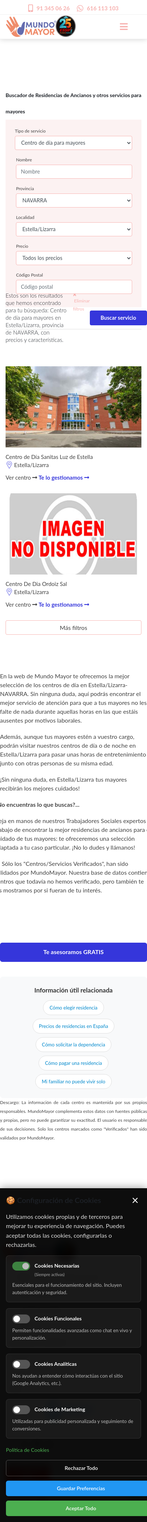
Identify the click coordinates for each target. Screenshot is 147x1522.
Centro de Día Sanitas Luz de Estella (49, 456)
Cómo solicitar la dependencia (73, 1045)
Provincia (25, 188)
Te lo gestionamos (64, 477)
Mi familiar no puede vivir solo (73, 1081)
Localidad (25, 217)
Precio (22, 246)
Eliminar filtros (81, 302)
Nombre (24, 159)
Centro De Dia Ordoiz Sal (36, 583)
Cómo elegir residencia (73, 1008)
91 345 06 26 (53, 8)
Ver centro (21, 477)
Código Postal (29, 275)
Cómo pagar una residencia (73, 1063)
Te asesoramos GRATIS (73, 951)
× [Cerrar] (135, 1200)
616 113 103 (103, 8)
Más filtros (73, 627)
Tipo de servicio (30, 131)
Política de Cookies (27, 1450)
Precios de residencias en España (73, 1026)
